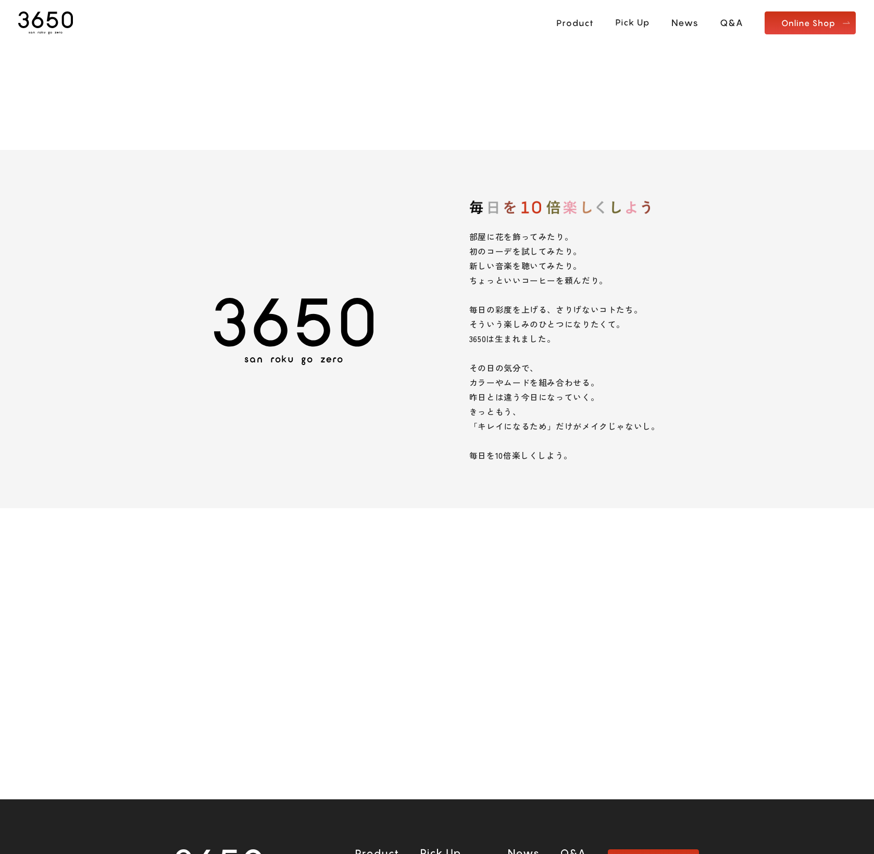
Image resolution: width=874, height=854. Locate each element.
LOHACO (486, 735)
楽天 (383, 735)
